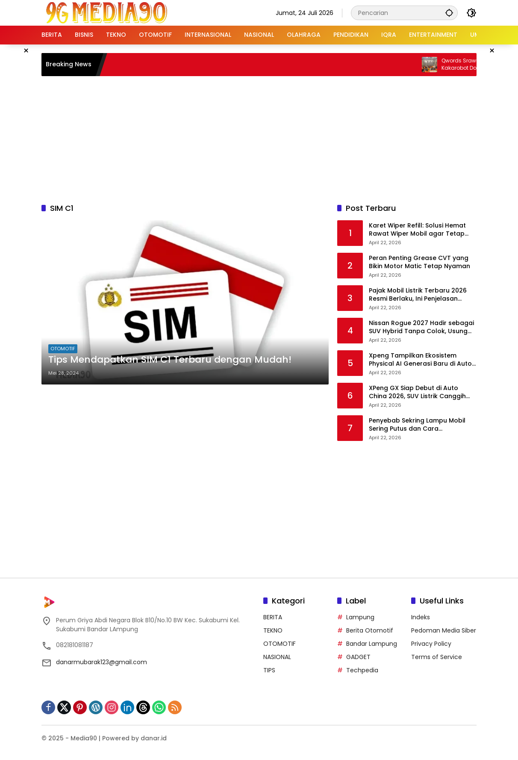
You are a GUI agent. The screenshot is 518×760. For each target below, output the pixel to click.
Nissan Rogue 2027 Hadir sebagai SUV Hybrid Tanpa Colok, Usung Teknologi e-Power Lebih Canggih (421, 327)
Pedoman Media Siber (443, 630)
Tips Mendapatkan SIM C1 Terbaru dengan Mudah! (169, 359)
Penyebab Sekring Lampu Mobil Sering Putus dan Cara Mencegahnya (417, 425)
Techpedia (362, 670)
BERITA (272, 617)
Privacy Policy (431, 643)
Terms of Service (436, 657)
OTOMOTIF (62, 348)
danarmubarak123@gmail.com (101, 662)
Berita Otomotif (369, 630)
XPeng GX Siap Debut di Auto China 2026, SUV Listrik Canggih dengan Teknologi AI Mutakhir (417, 392)
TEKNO (273, 630)
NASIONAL (277, 657)
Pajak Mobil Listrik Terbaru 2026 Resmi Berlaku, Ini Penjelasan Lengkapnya (418, 295)
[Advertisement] (259, 138)
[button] (449, 13)
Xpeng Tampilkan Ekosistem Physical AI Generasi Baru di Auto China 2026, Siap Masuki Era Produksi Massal (420, 360)
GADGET (358, 657)
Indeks (420, 617)
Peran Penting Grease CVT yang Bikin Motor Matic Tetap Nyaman (419, 262)
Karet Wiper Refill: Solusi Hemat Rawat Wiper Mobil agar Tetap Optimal (417, 230)
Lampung (360, 617)
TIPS (269, 670)
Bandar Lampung (371, 643)
